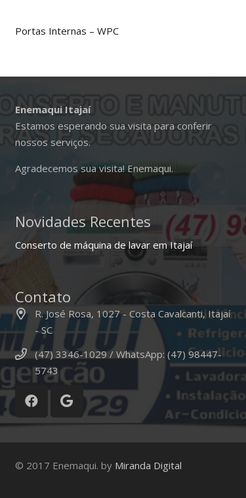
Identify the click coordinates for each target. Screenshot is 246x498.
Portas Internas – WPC (67, 30)
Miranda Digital (148, 465)
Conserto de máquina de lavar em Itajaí (103, 244)
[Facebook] (31, 401)
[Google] (67, 401)
